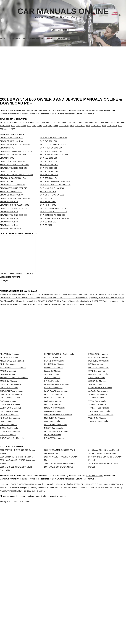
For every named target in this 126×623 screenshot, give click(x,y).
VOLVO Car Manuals (97, 487)
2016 (98, 128)
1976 (11, 125)
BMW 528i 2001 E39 (9, 217)
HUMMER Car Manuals (54, 388)
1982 (43, 125)
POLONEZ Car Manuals (98, 377)
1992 (96, 125)
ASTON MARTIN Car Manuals (13, 400)
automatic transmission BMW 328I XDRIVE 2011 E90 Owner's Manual (30, 306)
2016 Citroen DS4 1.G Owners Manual (16, 547)
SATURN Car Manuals (97, 412)
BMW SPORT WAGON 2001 (52, 200)
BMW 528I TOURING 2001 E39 (13, 220)
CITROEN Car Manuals (10, 452)
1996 (118, 125)
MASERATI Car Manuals (54, 469)
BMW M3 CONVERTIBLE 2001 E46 (55, 190)
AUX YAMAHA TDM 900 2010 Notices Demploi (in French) (30, 600)
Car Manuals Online (63, 11)
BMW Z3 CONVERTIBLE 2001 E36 (55, 214)
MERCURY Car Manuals (54, 487)
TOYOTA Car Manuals (97, 464)
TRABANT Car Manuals (98, 469)
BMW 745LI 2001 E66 (49, 177)
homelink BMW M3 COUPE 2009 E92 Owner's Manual (64, 309)
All (1, 125)
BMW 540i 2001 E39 (9, 230)
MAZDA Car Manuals (53, 475)
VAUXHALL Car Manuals (99, 475)
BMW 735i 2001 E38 (48, 163)
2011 (72, 128)
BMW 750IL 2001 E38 (49, 180)
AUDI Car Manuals (8, 406)
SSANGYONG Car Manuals (100, 435)
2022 (7, 132)
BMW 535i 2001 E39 (9, 227)
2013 (82, 128)
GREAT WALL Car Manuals (11, 522)
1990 (85, 125)
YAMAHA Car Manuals (98, 493)
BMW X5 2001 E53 (48, 204)
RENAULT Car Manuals (98, 400)
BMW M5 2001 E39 (48, 197)
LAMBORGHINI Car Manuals (56, 429)
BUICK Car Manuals (8, 423)
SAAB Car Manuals (96, 406)
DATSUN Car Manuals (9, 475)
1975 (5, 125)
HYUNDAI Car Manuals (54, 394)
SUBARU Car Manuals (98, 441)
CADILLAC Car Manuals (10, 429)
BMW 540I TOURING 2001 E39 (53, 143)
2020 (120, 128)
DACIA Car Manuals (8, 458)
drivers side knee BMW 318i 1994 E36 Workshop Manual (87, 600)
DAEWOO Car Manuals (10, 464)
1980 (32, 125)
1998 (2, 128)
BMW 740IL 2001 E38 (49, 170)
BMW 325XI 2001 (7, 177)
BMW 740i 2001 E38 (48, 167)
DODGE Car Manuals (9, 481)
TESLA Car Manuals (97, 458)
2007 (50, 128)
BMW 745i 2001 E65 (48, 173)
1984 (53, 125)
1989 (80, 125)
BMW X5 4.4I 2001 (48, 210)
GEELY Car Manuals (9, 504)
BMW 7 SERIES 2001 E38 (51, 153)
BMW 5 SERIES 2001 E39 (11, 200)
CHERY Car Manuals (9, 435)
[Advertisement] (63, 66)
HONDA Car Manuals (53, 383)
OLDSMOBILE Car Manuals (56, 510)
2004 (34, 128)
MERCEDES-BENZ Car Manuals (58, 481)
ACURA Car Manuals (9, 383)
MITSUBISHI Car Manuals (55, 498)
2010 (66, 128)
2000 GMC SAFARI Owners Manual (59, 557)
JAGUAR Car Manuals (54, 412)
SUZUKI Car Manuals (97, 446)
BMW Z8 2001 (46, 230)
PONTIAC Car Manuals (98, 383)
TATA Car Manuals (96, 452)
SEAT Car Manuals (96, 417)
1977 (16, 125)
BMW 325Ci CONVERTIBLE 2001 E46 (16, 157)
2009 (61, 128)
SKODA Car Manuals (97, 423)
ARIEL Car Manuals (8, 394)
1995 (112, 125)
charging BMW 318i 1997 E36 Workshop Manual (97, 312)
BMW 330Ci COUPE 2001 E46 (13, 183)
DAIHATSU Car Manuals (10, 469)
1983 (48, 125)
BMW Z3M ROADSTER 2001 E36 (54, 224)
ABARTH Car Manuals (9, 377)
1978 (21, 125)
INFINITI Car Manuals (53, 400)
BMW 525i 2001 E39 (9, 207)
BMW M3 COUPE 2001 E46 (52, 193)
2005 (39, 128)
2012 (77, 128)
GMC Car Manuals (8, 516)
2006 (45, 128)
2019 (114, 128)
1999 (7, 128)
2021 (2, 132)
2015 (93, 128)
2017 (104, 128)
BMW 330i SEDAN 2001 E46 (12, 190)
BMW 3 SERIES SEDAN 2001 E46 (15, 150)
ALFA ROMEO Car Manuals (12, 388)
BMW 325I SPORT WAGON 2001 (14, 170)
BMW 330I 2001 (7, 187)
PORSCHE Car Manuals (98, 388)
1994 (107, 125)
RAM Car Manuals (96, 394)
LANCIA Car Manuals (53, 435)
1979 (27, 125)
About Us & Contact (70, 613)
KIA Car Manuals (51, 423)
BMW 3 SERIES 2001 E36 (11, 146)
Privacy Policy (52, 613)
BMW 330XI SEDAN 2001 (11, 197)
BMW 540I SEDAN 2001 (10, 234)
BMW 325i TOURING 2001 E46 (13, 173)
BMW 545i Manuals (94, 110)
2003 (29, 128)
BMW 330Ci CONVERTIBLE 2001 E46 (16, 180)
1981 (37, 125)
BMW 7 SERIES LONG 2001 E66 (54, 160)
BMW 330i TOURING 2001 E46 (13, 193)
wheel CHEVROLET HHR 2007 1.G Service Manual (100, 596)
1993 (101, 125)
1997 (123, 125)
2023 (13, 132)
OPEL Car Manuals (52, 516)
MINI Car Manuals (52, 493)
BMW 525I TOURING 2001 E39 (13, 214)
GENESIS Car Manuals (10, 510)
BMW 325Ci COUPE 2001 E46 (13, 160)
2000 (13, 128)
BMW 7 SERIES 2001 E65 (51, 157)
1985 (59, 125)
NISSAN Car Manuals (53, 504)
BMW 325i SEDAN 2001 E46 (12, 167)
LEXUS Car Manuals (53, 446)
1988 (75, 125)
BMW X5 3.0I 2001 (48, 207)
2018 (109, 128)
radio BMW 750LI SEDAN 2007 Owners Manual (71, 316)
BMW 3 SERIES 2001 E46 (11, 143)
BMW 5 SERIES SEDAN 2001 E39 (15, 204)
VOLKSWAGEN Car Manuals (100, 481)
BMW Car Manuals (8, 412)
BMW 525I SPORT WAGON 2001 (14, 210)
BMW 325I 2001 (7, 163)
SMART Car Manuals (97, 429)
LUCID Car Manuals (52, 464)
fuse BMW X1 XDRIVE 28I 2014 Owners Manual (54, 312)
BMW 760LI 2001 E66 (49, 183)
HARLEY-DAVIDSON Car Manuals (59, 377)
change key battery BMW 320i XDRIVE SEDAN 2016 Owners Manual (90, 306)
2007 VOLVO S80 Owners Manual (59, 562)
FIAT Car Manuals (7, 493)
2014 (88, 128)
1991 (91, 125)
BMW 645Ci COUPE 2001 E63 (53, 150)
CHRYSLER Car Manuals (11, 446)
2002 (23, 128)
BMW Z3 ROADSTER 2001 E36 (53, 217)
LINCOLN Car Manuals (54, 452)
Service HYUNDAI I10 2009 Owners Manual (82, 603)
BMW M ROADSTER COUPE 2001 (55, 187)
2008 (56, 128)
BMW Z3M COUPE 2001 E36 (52, 220)
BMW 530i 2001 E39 (9, 224)
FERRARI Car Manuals (10, 487)
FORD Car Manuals (8, 498)
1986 (64, 125)
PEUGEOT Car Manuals (54, 522)
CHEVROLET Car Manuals (11, 441)
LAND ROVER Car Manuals (56, 441)
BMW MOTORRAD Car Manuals (14, 417)
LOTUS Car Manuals (53, 458)
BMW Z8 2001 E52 (48, 227)
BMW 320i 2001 (7, 153)
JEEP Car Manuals (52, 417)
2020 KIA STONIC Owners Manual (103, 544)
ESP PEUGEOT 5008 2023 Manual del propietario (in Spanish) (43, 596)
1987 (69, 125)
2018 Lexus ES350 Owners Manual (103, 538)
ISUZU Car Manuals (52, 406)
